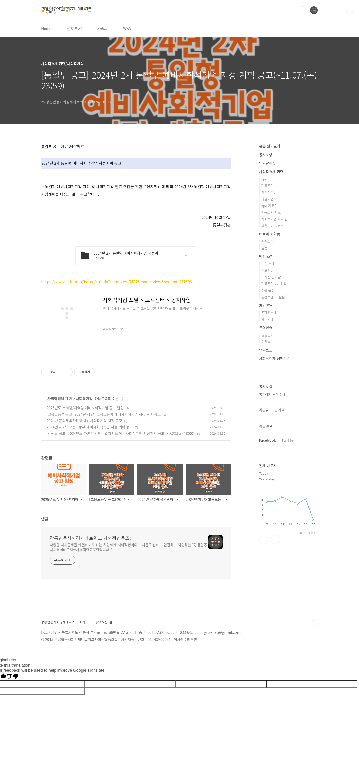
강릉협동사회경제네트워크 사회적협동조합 (92, 538)
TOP (314, 624)
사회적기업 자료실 (274, 219)
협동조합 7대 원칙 (274, 283)
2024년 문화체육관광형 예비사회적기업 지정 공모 (84, 420)
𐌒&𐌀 (127, 28)
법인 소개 (266, 256)
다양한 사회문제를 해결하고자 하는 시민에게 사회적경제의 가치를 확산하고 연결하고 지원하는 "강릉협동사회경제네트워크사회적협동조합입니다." (128, 547)
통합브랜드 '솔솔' (273, 297)
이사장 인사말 (271, 277)
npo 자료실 (269, 205)
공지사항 (265, 154)
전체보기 (74, 28)
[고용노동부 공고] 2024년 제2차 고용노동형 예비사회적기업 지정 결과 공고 (103, 414)
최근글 (264, 410)
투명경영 (265, 327)
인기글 (279, 410)
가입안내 (267, 319)
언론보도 (265, 350)
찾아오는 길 (104, 622)
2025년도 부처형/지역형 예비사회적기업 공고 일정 (85, 407)
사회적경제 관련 (59, 398)
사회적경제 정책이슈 (274, 358)
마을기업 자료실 (272, 225)
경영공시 (267, 335)
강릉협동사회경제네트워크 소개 (63, 622)
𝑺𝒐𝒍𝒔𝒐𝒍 (102, 28)
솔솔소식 (267, 241)
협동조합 (267, 185)
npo (264, 179)
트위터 (275, 539)
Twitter (288, 440)
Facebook (267, 440)
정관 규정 (268, 290)
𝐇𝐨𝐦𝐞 (46, 28)
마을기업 (267, 199)
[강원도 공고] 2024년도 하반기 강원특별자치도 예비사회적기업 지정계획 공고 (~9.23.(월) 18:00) (120, 433)
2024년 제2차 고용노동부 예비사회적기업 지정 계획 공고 (89, 427)
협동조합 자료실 (272, 212)
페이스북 (263, 539)
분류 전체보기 (269, 146)
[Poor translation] (12, 676)
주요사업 (267, 270)
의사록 (266, 341)
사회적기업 (84, 398)
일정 (264, 248)
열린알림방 (267, 163)
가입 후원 (266, 305)
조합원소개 (269, 312)
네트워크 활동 (269, 234)
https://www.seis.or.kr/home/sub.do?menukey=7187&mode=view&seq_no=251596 (116, 281)
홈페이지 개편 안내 (272, 394)
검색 (302, 10)
